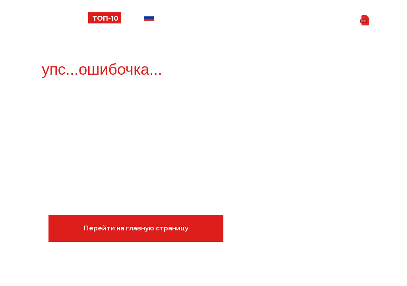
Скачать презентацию (309, 20)
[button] (33, 22)
